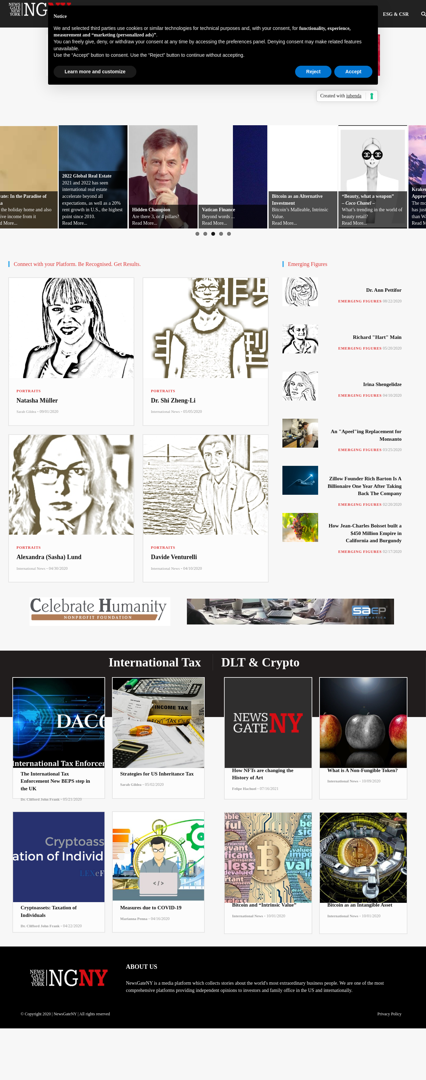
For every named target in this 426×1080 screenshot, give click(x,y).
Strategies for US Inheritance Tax (157, 774)
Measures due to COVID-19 (150, 907)
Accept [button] (353, 71)
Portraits (28, 391)
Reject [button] (313, 71)
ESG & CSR (396, 14)
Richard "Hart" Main (377, 337)
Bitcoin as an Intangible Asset (359, 905)
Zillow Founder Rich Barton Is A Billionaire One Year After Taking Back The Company (365, 486)
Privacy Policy (389, 1014)
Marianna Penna (133, 919)
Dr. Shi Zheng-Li (173, 400)
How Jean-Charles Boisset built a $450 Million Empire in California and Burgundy (365, 533)
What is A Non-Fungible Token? (362, 770)
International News (165, 411)
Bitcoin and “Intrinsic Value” (264, 905)
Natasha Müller (37, 400)
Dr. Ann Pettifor (384, 290)
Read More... (74, 223)
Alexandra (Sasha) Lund (48, 557)
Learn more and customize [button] (95, 71)
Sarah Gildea (26, 411)
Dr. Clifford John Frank (40, 799)
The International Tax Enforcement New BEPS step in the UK (55, 781)
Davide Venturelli (174, 557)
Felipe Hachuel (244, 789)
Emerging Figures (360, 301)
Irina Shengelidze (382, 384)
